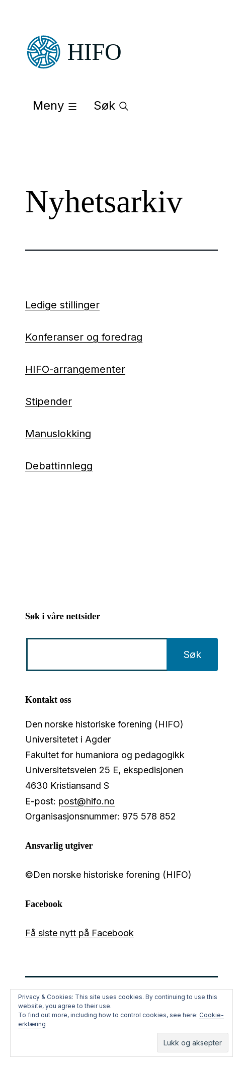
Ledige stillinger (62, 305)
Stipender (48, 401)
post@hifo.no (86, 801)
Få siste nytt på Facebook (79, 933)
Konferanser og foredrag (83, 337)
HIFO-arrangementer (75, 369)
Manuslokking (58, 434)
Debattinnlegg (59, 466)
